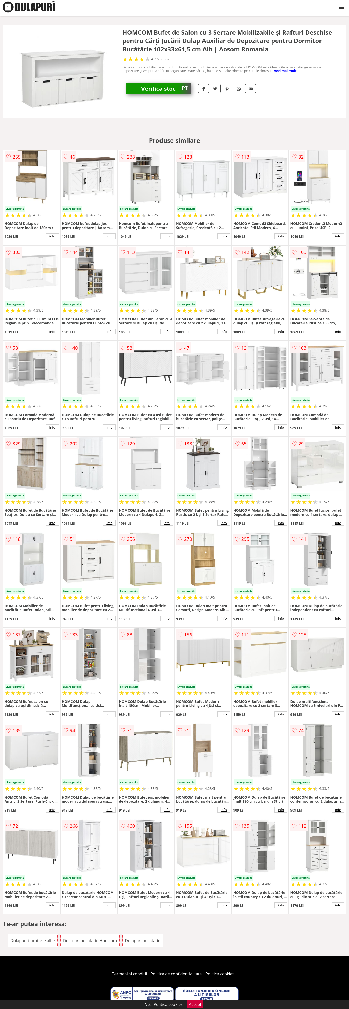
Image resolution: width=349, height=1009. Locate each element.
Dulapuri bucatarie (143, 940)
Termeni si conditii (129, 974)
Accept (195, 1004)
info (52, 236)
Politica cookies (220, 974)
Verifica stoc (166, 88)
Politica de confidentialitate (176, 974)
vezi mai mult (285, 70)
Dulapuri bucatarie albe (32, 940)
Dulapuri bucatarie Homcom (90, 940)
